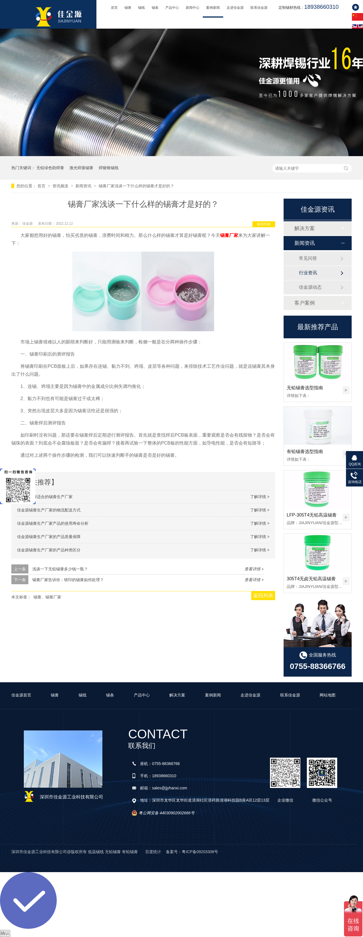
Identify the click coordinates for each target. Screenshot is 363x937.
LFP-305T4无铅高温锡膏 (312, 515)
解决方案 (304, 228)
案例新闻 (213, 8)
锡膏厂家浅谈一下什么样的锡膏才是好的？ (136, 186)
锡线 (141, 8)
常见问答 (308, 258)
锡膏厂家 (229, 235)
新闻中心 (192, 8)
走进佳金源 (235, 8)
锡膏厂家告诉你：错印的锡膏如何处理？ (68, 579)
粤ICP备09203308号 (200, 851)
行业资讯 (308, 272)
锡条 (155, 8)
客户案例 (304, 303)
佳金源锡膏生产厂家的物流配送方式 (49, 510)
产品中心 (172, 8)
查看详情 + (254, 569)
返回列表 (264, 224)
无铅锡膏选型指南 (305, 387)
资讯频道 (60, 186)
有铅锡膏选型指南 (305, 451)
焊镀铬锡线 (109, 167)
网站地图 (327, 695)
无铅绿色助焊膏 (50, 167)
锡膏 (127, 8)
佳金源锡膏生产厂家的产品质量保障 (49, 536)
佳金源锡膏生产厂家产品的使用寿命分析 (52, 523)
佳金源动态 (310, 287)
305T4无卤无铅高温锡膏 (311, 578)
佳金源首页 (21, 695)
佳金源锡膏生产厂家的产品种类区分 (49, 550)
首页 (114, 8)
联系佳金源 (258, 8)
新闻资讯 (83, 186)
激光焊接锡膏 (81, 167)
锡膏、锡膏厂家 (47, 597)
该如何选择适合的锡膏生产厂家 (45, 496)
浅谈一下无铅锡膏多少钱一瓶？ (60, 569)
